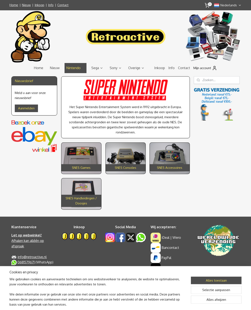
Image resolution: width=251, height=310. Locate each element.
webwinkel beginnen (133, 302)
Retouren (18, 284)
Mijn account (205, 68)
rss (118, 302)
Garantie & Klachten (26, 278)
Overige (136, 68)
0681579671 (26, 262)
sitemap (111, 302)
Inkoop (39, 5)
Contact (63, 5)
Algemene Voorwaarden (29, 273)
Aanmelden (26, 108)
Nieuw (26, 5)
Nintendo (75, 68)
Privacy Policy (21, 268)
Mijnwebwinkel (166, 302)
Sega (97, 68)
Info (51, 5)
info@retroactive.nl (32, 257)
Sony (116, 68)
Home (13, 5)
